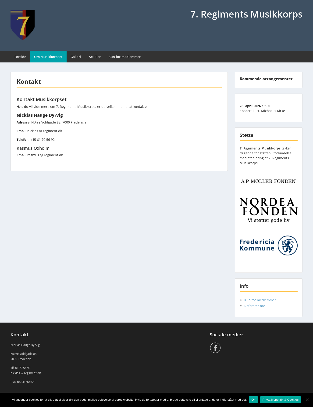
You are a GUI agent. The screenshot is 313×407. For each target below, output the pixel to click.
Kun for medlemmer (125, 57)
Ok (253, 399)
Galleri (76, 57)
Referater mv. (255, 306)
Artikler (95, 57)
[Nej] (307, 399)
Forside (20, 57)
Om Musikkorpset (48, 57)
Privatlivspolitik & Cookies (281, 399)
